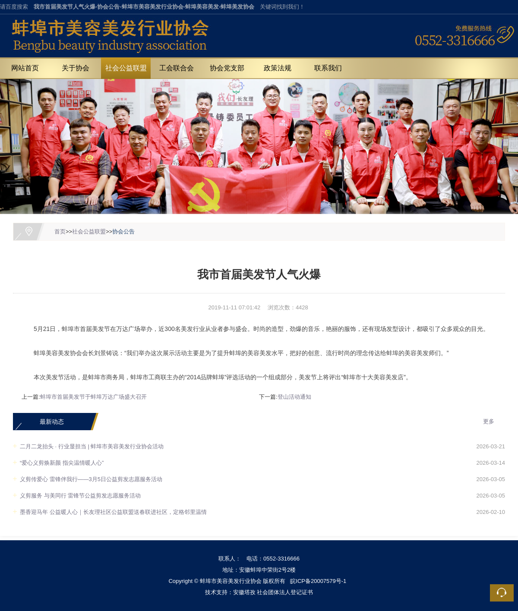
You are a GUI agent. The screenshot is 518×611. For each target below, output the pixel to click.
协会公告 (123, 231)
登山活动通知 (294, 397)
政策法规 (277, 68)
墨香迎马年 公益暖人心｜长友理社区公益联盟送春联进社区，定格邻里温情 (113, 512)
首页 (60, 231)
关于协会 (75, 68)
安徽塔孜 (244, 592)
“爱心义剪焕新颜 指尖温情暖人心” (62, 463)
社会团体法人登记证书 (285, 592)
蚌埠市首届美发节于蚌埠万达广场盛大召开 (93, 397)
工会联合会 (176, 68)
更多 (488, 421)
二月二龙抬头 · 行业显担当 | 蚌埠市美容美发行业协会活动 (92, 446)
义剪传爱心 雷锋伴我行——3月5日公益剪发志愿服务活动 (91, 479)
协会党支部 (227, 68)
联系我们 (328, 68)
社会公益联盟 (126, 68)
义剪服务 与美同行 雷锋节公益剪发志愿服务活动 (80, 495)
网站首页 (25, 68)
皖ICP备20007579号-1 (318, 581)
